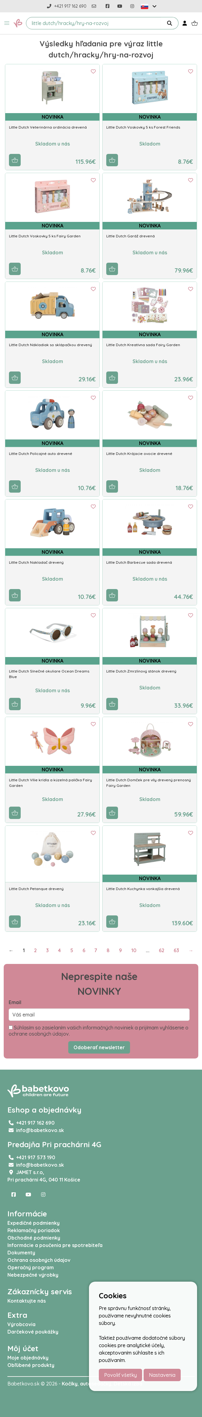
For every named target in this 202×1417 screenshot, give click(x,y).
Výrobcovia (21, 1324)
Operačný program (30, 1267)
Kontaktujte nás (26, 1301)
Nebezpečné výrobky (32, 1275)
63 (176, 950)
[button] (7, 23)
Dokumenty (21, 1252)
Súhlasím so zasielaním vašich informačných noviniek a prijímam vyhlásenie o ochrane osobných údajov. (98, 1031)
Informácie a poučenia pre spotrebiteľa (55, 1245)
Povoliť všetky (120, 1375)
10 (134, 950)
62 (161, 950)
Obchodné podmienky (33, 1238)
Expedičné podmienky (33, 1223)
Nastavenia (162, 1375)
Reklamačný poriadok (33, 1230)
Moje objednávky (27, 1358)
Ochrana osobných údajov (38, 1260)
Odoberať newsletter (99, 1047)
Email (15, 1002)
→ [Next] (190, 950)
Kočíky (70, 1384)
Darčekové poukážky (32, 1332)
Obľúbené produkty (30, 1365)
